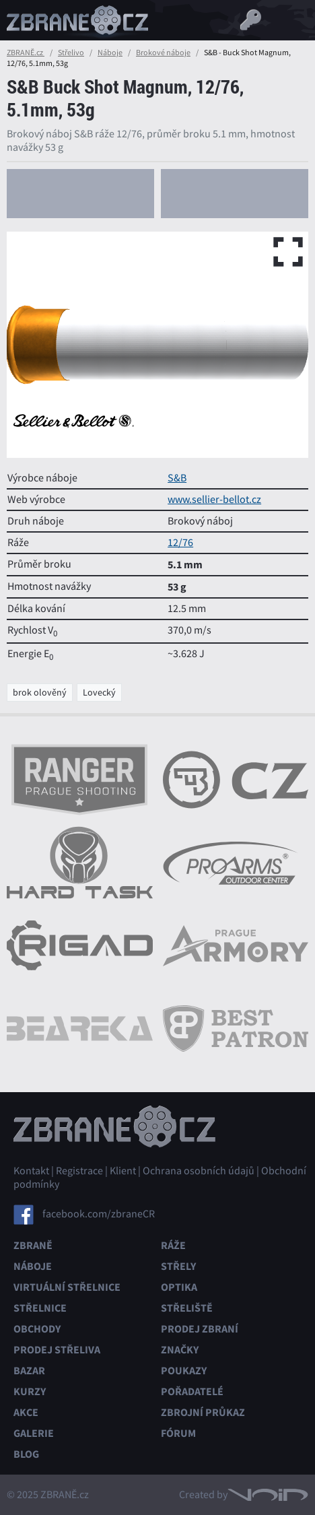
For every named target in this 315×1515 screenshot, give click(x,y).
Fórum (178, 1433)
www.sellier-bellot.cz (214, 499)
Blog (26, 1454)
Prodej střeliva (56, 1350)
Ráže (173, 1245)
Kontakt (31, 1171)
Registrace (79, 1171)
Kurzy (29, 1391)
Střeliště (187, 1308)
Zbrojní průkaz (203, 1412)
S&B (177, 478)
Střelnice (40, 1308)
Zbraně (33, 1245)
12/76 (180, 542)
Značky (180, 1350)
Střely (178, 1266)
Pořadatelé (192, 1391)
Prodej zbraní (199, 1329)
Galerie (33, 1433)
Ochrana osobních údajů (198, 1171)
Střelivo (71, 52)
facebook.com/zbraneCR (98, 1213)
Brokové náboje (163, 52)
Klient (123, 1171)
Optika (179, 1287)
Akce (25, 1412)
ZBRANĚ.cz (25, 52)
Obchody (37, 1329)
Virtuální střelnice (66, 1287)
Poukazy (184, 1371)
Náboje (110, 52)
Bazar (29, 1371)
